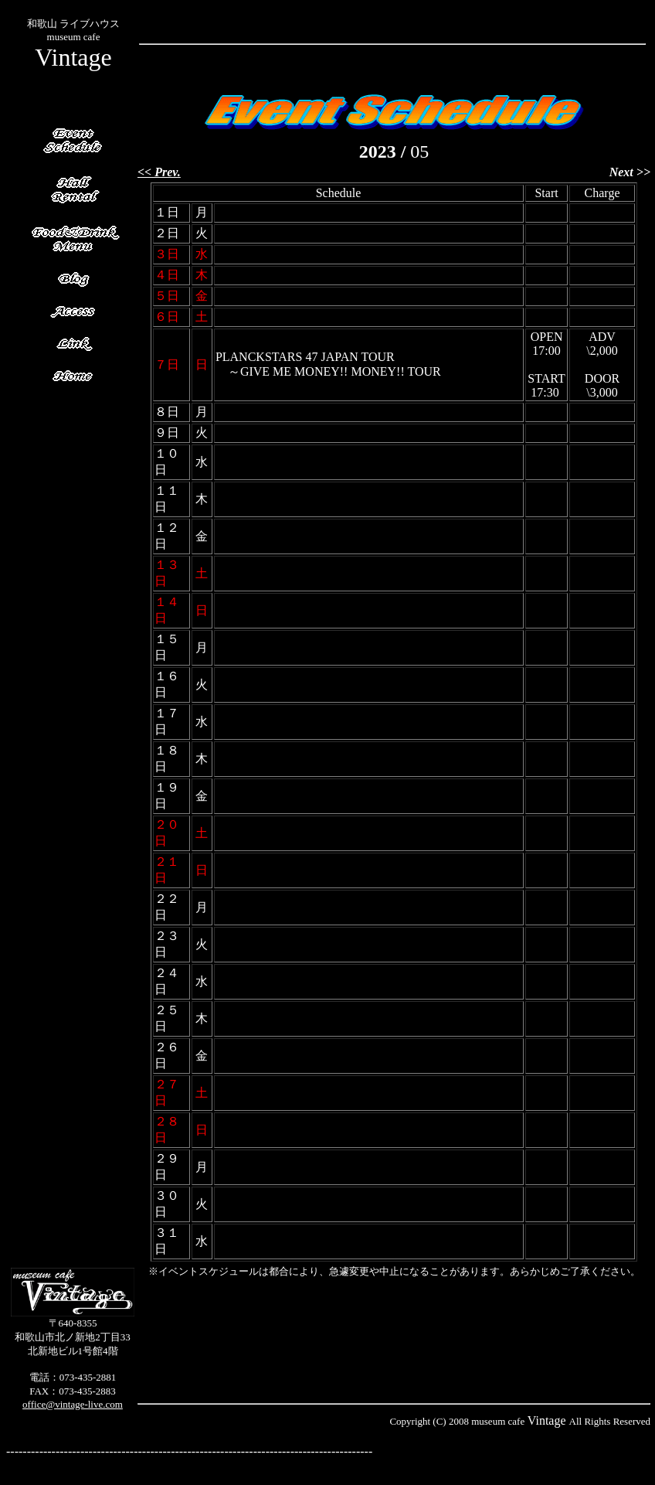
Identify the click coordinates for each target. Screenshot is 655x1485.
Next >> (629, 172)
